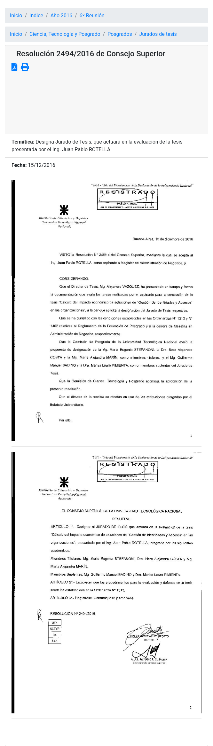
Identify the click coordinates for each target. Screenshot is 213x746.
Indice (36, 15)
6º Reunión (92, 15)
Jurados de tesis (158, 34)
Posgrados (119, 34)
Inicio (16, 15)
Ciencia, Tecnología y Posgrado (64, 34)
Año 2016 (61, 15)
